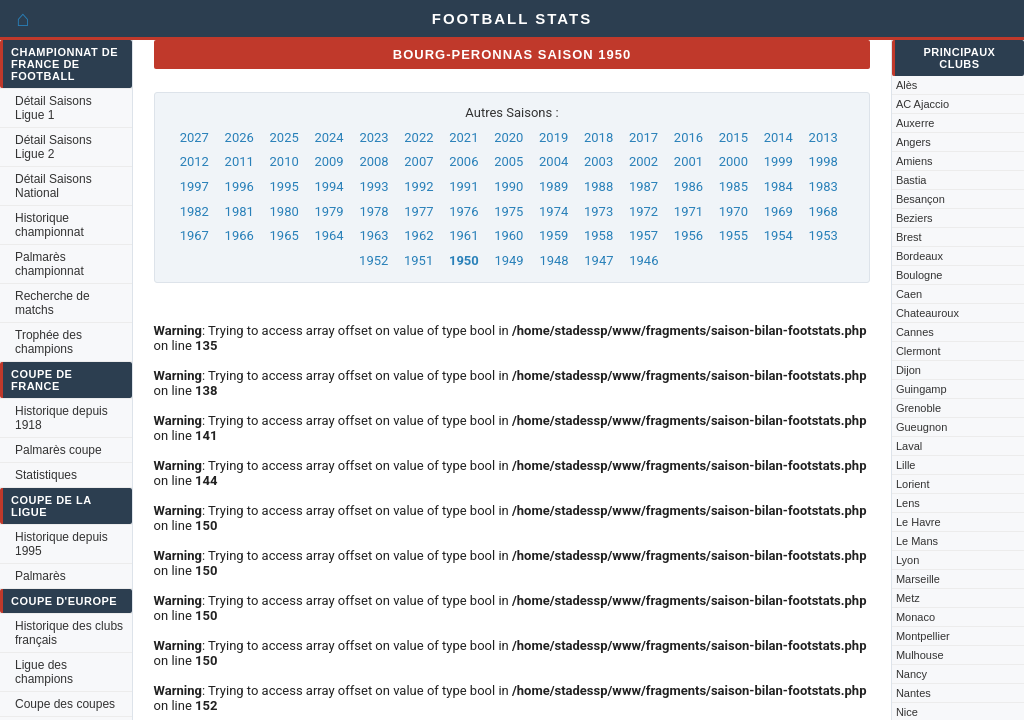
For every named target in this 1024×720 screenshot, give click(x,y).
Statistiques (46, 475)
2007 (418, 161)
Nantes (913, 693)
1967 (194, 235)
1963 (373, 235)
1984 (778, 186)
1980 (284, 211)
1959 (553, 235)
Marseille (918, 579)
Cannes (915, 332)
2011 (239, 161)
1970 (733, 211)
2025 (284, 137)
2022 (418, 137)
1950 (464, 260)
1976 (463, 211)
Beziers (914, 218)
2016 (688, 137)
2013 (823, 137)
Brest (909, 237)
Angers (913, 142)
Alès (906, 85)
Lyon (907, 560)
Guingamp (921, 389)
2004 (553, 161)
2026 (239, 137)
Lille (906, 465)
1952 (373, 260)
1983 (823, 186)
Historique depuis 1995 (61, 544)
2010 (284, 161)
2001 (688, 161)
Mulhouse (920, 655)
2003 (598, 161)
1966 (239, 235)
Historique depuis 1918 (61, 418)
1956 (688, 235)
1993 (373, 186)
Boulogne (919, 275)
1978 (373, 211)
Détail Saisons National (53, 186)
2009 (328, 161)
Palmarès (40, 576)
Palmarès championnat (49, 264)
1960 (508, 235)
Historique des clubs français (69, 633)
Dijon (908, 370)
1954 (778, 235)
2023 (373, 137)
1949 (508, 260)
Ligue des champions (44, 672)
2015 (733, 137)
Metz (908, 598)
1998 (823, 161)
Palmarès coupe (58, 450)
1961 (463, 235)
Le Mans (917, 541)
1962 (418, 235)
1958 (598, 235)
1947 (598, 260)
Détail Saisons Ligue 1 (53, 108)
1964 (328, 235)
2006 (463, 161)
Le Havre (918, 522)
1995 (284, 186)
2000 (733, 161)
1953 (823, 235)
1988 (598, 186)
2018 (598, 137)
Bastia (911, 180)
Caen (909, 294)
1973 (598, 211)
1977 (418, 211)
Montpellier (923, 636)
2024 (328, 137)
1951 (418, 260)
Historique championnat (49, 225)
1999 (778, 161)
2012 (194, 161)
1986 (688, 186)
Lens (908, 503)
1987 (643, 186)
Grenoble (918, 408)
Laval (909, 446)
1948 (553, 260)
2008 (373, 161)
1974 (553, 211)
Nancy (911, 674)
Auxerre (915, 123)
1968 (823, 211)
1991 (463, 186)
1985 (733, 186)
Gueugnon (921, 427)
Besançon (920, 199)
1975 (508, 211)
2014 (778, 137)
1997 (194, 186)
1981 (239, 211)
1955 (733, 235)
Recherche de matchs (52, 303)
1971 (688, 211)
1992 (418, 186)
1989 (553, 186)
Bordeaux (919, 256)
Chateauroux (927, 313)
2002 (643, 161)
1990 (508, 186)
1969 (778, 211)
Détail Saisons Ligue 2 (53, 147)
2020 (508, 137)
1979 (328, 211)
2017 (643, 137)
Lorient (913, 484)
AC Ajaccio (922, 104)
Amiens (914, 161)
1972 (643, 211)
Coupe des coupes (65, 704)
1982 (194, 211)
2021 (463, 137)
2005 (508, 161)
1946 (643, 260)
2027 (194, 137)
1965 (284, 235)
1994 (328, 186)
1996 (239, 186)
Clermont (918, 351)
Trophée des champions (48, 342)
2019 (553, 137)
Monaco (915, 617)
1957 (643, 235)
